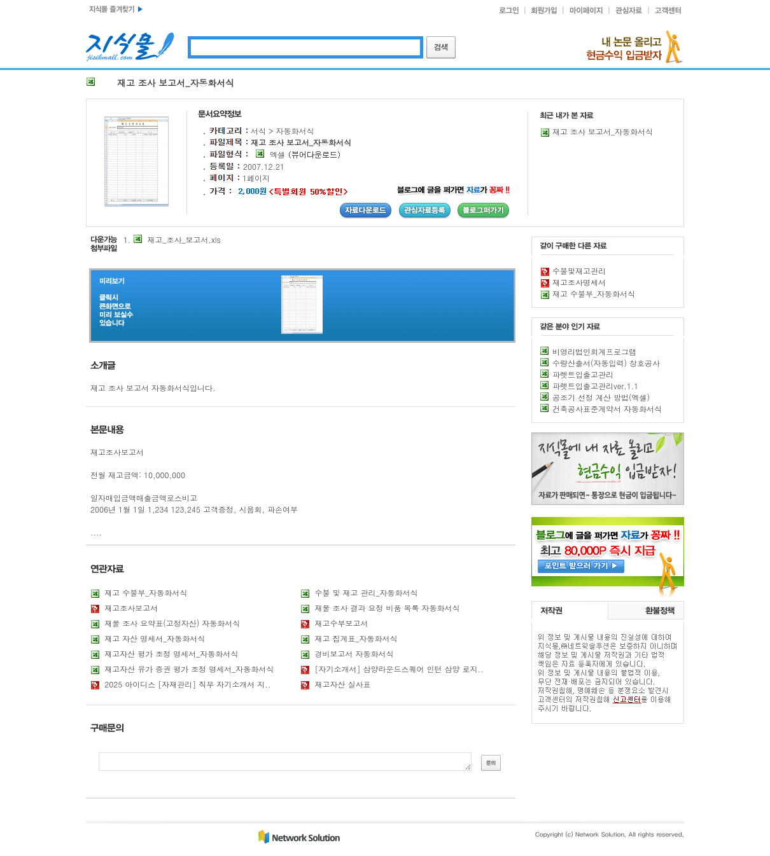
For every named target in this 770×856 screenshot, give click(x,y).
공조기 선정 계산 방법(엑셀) (601, 397)
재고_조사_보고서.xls (184, 239)
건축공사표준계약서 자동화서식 (607, 408)
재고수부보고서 (341, 623)
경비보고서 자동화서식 (354, 653)
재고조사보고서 (131, 607)
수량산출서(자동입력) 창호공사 (606, 362)
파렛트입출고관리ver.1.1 (595, 385)
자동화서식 (295, 130)
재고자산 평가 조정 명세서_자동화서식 (171, 653)
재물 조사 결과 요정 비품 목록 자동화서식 (387, 607)
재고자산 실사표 (343, 684)
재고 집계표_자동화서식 (356, 638)
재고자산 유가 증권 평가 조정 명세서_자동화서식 (189, 668)
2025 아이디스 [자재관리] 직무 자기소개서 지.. (187, 684)
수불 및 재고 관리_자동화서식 (366, 592)
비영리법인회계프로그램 (594, 351)
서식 (258, 130)
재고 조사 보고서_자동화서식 (602, 131)
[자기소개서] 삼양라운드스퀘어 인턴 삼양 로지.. (399, 668)
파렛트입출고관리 (582, 374)
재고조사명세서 (579, 282)
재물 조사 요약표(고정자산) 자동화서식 (172, 623)
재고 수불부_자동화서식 (145, 592)
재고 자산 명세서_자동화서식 (154, 638)
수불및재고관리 (579, 270)
